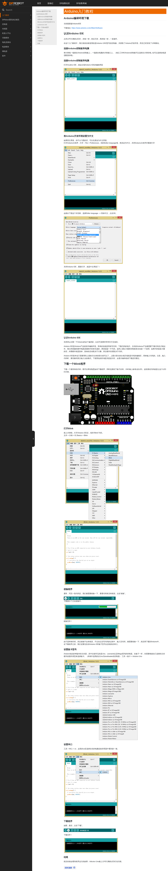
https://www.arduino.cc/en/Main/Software (87, 28)
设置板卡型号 (41, 35)
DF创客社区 (65, 3)
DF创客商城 (81, 3)
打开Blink (40, 30)
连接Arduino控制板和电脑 (45, 16)
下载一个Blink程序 (42, 27)
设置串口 (40, 38)
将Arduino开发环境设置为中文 (46, 22)
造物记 (50, 3)
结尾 (39, 43)
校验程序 (40, 32)
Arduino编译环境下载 (43, 11)
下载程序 (40, 41)
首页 (39, 3)
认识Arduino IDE (41, 14)
